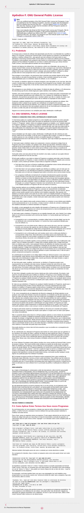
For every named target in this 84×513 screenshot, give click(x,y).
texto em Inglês (61, 33)
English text (56, 24)
